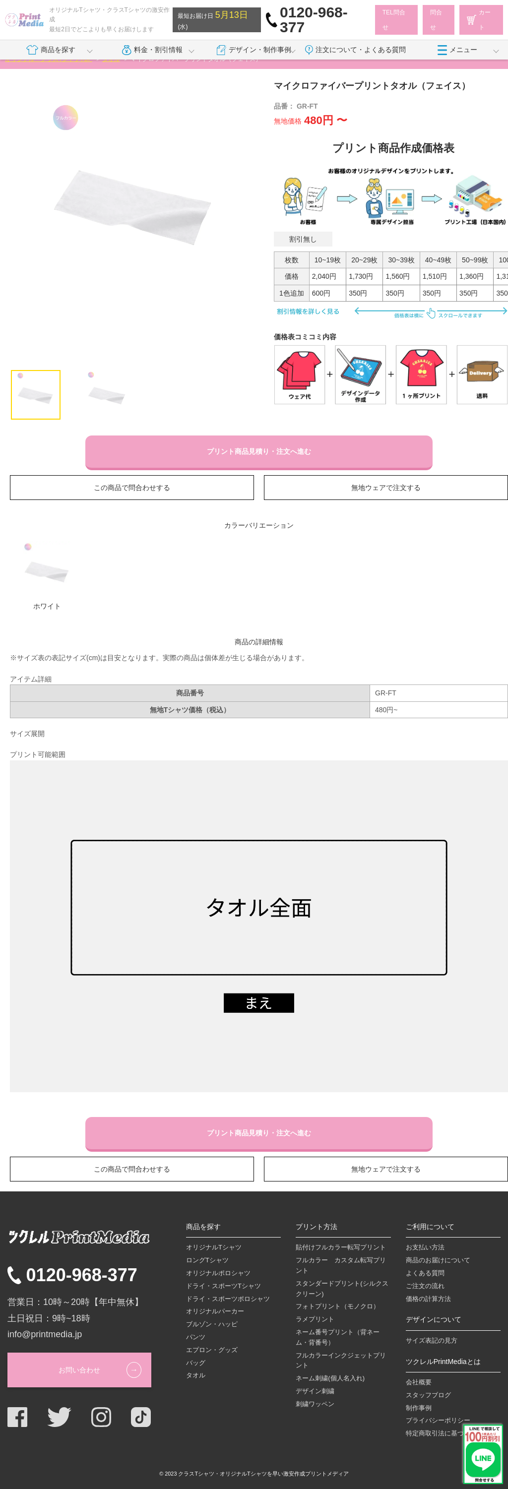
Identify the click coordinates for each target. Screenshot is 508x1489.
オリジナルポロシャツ (218, 1273)
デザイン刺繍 (315, 1391)
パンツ (195, 1337)
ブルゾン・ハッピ (212, 1324)
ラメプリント (315, 1319)
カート (479, 20)
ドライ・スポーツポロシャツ (228, 1299)
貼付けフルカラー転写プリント (341, 1247)
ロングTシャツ (207, 1260)
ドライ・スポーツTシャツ (223, 1286)
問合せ (436, 20)
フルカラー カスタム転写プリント (341, 1265)
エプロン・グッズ (212, 1350)
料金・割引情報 (152, 50)
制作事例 (419, 1408)
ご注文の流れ (425, 1286)
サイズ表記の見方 (431, 1340)
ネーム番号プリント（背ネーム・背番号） (338, 1337)
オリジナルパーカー (215, 1311)
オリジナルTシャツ (214, 1247)
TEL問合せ (393, 20)
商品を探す (50, 50)
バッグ (195, 1362)
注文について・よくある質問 (355, 50)
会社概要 (419, 1382)
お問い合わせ (79, 1370)
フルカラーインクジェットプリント (341, 1360)
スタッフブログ (428, 1395)
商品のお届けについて (438, 1260)
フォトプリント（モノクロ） (338, 1306)
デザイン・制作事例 (254, 50)
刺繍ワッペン (315, 1404)
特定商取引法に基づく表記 (444, 1433)
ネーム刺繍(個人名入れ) (330, 1378)
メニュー (457, 50)
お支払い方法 (425, 1247)
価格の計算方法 (428, 1299)
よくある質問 (425, 1273)
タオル (195, 1375)
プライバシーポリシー (438, 1420)
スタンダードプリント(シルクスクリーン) (342, 1289)
